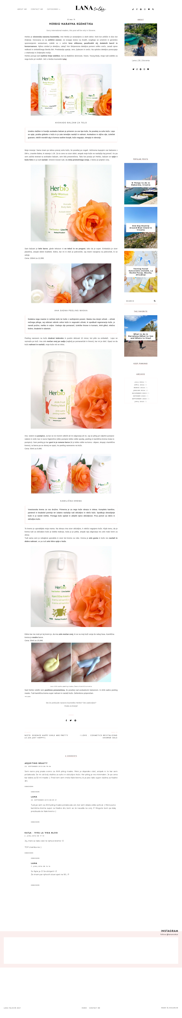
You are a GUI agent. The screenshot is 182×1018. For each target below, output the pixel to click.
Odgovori (29, 791)
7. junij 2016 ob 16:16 (40, 871)
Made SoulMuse (169, 1013)
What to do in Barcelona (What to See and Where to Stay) (140, 341)
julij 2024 (141, 387)
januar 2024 (140, 395)
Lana (34, 801)
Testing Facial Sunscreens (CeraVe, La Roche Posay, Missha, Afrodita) (141, 277)
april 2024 (140, 390)
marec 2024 (141, 393)
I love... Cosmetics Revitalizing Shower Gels (96, 740)
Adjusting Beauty (36, 768)
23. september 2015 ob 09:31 (44, 805)
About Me (22, 11)
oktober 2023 (141, 401)
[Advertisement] (140, 119)
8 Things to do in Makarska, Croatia (140, 189)
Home (84, 1013)
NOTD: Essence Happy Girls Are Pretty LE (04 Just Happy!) (47, 740)
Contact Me (37, 11)
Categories (52, 11)
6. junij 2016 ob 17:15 (34, 841)
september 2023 (141, 404)
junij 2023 (141, 406)
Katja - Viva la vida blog (41, 837)
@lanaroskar (172, 939)
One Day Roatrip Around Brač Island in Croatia (141, 233)
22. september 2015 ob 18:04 (38, 771)
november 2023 (140, 398)
